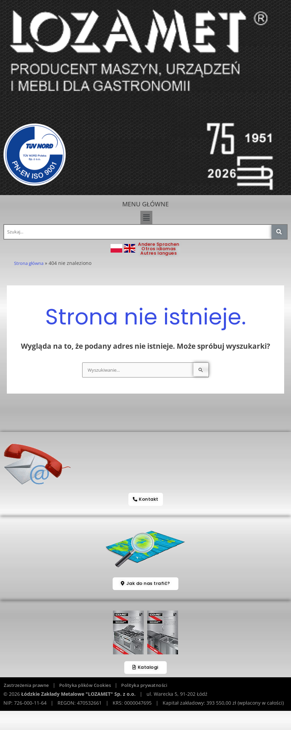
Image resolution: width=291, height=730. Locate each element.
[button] (146, 217)
